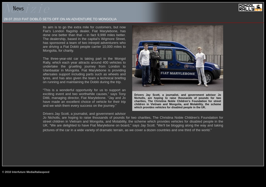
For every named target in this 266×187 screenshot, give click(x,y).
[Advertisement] (133, 151)
